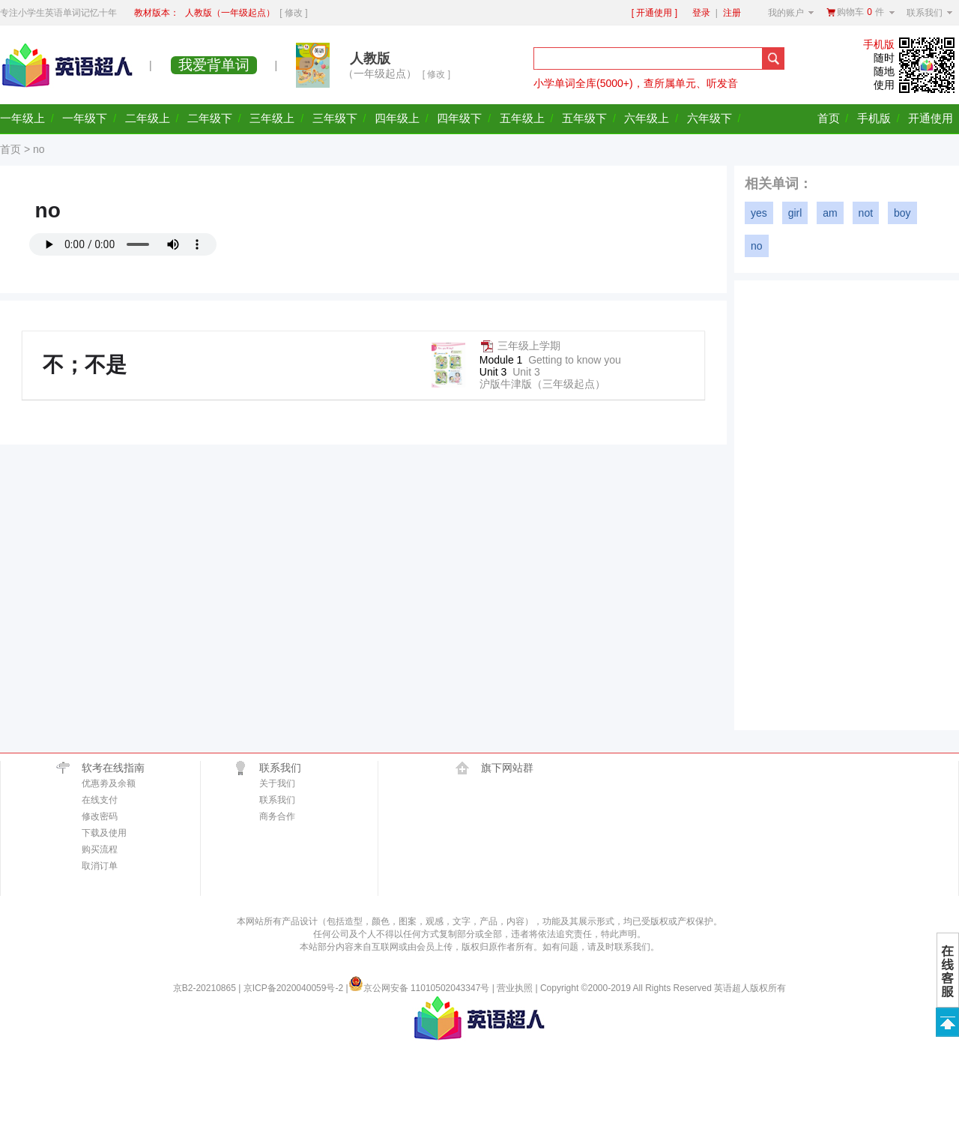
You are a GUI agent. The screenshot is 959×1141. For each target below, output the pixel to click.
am (830, 213)
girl (795, 213)
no (757, 246)
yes (759, 213)
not (866, 213)
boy (902, 213)
